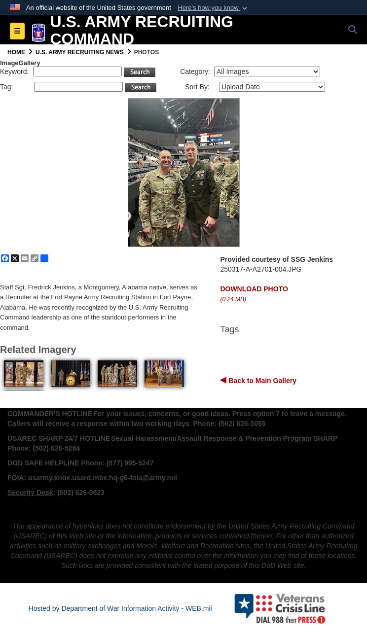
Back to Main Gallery (261, 381)
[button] (213, 8)
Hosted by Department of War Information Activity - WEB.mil (120, 608)
